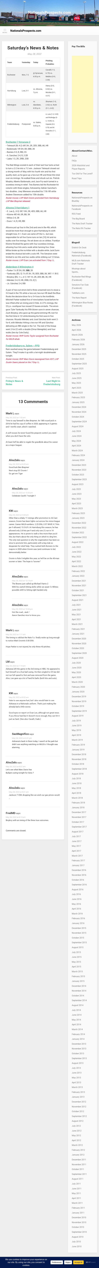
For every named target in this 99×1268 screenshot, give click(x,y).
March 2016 (77, 913)
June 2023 (76, 494)
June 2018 (76, 783)
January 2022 (78, 576)
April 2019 (76, 735)
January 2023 (78, 518)
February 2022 (78, 571)
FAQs (74, 160)
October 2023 (78, 474)
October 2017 (78, 822)
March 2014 (77, 1029)
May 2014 (76, 1020)
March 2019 (77, 740)
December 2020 (79, 638)
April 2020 (76, 677)
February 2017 (78, 860)
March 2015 (77, 971)
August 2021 (77, 600)
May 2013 (76, 1077)
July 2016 (76, 894)
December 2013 (79, 1044)
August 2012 (77, 1121)
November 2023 (79, 470)
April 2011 (76, 1198)
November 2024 (79, 412)
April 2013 (76, 1082)
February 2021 (78, 629)
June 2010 (76, 1246)
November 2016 (79, 875)
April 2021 (76, 619)
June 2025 (76, 378)
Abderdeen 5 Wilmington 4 (19, 266)
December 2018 (79, 754)
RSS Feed (76, 214)
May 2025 (76, 383)
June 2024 (76, 436)
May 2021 (76, 614)
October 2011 (78, 1169)
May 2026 (76, 325)
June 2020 (76, 667)
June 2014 (76, 1015)
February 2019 (78, 745)
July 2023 (76, 489)
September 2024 (79, 421)
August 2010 (77, 1237)
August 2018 (77, 774)
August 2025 (77, 368)
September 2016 (79, 884)
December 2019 (79, 696)
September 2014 (79, 1000)
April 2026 (76, 330)
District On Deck (79, 247)
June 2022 (76, 552)
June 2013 (76, 1073)
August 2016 (77, 889)
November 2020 (79, 643)
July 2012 (76, 1126)
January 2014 (78, 1039)
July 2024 (76, 431)
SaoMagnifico (20, 733)
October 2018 (78, 764)
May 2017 (76, 846)
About (74, 156)
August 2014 (77, 1005)
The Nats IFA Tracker (81, 228)
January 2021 (78, 634)
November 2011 (79, 1164)
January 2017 (78, 865)
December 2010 (79, 1217)
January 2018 (78, 807)
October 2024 (78, 417)
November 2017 (79, 817)
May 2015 (76, 962)
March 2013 (77, 1087)
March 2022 (77, 566)
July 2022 (76, 547)
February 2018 (78, 802)
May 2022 (76, 556)
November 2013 (79, 1048)
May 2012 (76, 1135)
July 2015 (76, 952)
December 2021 (79, 581)
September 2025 (79, 363)
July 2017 (76, 836)
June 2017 (76, 841)
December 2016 (79, 870)
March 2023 (77, 508)
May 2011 (76, 1193)
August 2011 (77, 1179)
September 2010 (79, 1232)
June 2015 (76, 957)
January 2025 (78, 402)
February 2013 (78, 1092)
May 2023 (76, 499)
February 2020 (78, 687)
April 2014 (76, 1024)
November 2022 (79, 527)
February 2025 (78, 397)
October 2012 (78, 1111)
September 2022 (79, 537)
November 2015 (79, 933)
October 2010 (78, 1227)
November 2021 (79, 585)
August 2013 (77, 1063)
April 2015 (76, 966)
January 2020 (78, 691)
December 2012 (79, 1102)
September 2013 (79, 1058)
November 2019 (79, 701)
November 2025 (79, 354)
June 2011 (76, 1188)
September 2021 (79, 595)
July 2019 (76, 720)
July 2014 (76, 1010)
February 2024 (78, 455)
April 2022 (76, 561)
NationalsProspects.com (49, 12)
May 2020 (76, 672)
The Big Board (78, 218)
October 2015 (78, 938)
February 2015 (78, 976)
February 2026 (78, 339)
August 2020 (77, 658)
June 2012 (76, 1131)
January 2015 (78, 981)
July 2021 (76, 605)
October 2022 (78, 532)
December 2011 (79, 1159)
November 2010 (79, 1222)
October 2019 (78, 706)
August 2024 (77, 426)
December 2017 (79, 812)
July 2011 (76, 1184)
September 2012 (79, 1116)
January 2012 (78, 1155)
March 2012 (77, 1145)
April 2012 (76, 1140)
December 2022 (79, 523)
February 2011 (78, 1208)
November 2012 (79, 1106)
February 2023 (78, 513)
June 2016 (76, 899)
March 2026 (77, 335)
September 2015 (79, 942)
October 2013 (78, 1053)
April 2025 (76, 388)
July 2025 (76, 373)
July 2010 (76, 1241)
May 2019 (76, 730)
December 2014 (79, 986)
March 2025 (77, 392)
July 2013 (76, 1068)
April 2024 (76, 445)
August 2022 (77, 542)
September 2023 (79, 479)
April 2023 (76, 503)
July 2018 (76, 778)
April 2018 (76, 793)
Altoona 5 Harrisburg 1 (17, 207)
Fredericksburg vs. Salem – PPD (23, 345)
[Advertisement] (82, 94)
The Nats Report (79, 298)
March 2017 (77, 856)
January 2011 (78, 1213)
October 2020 (78, 648)
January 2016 (78, 923)
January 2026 (78, 344)
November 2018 (79, 759)
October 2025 (78, 359)
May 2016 (76, 904)
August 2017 (77, 831)
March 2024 (77, 450)
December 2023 (79, 465)
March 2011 (77, 1203)
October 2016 (78, 880)
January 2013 (78, 1097)
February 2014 (78, 1034)
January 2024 (78, 460)
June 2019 (76, 725)
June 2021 (76, 609)
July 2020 (76, 663)
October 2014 (78, 995)
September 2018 (79, 769)
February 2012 (78, 1150)
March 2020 (77, 682)
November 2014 (79, 991)
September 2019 (79, 711)
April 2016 (76, 909)
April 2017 (76, 851)
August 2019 (77, 716)
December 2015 (79, 928)
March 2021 (77, 624)
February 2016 (78, 918)
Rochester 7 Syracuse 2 (18, 142)
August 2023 (77, 484)
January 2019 (78, 749)
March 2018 (77, 798)
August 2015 (77, 947)
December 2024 (79, 407)
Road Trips (77, 178)
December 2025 (79, 349)
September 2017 (79, 827)
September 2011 (79, 1174)
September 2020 (79, 653)
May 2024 (76, 441)
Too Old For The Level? (82, 173)
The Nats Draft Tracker (82, 223)
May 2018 (76, 788)
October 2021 (78, 590)
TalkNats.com (78, 293)
